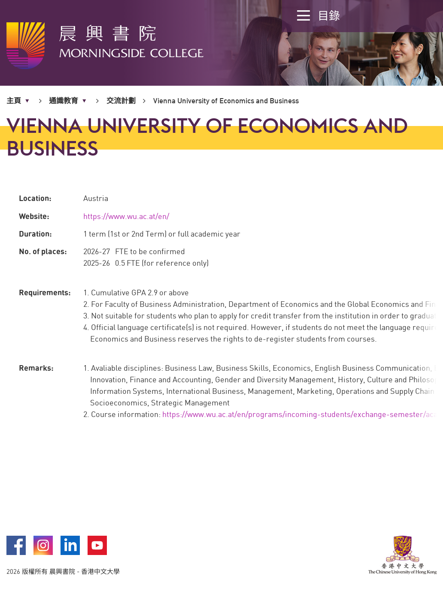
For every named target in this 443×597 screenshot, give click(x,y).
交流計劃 (121, 100)
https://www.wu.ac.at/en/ (126, 216)
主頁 (13, 100)
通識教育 (63, 100)
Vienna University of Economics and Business (226, 100)
